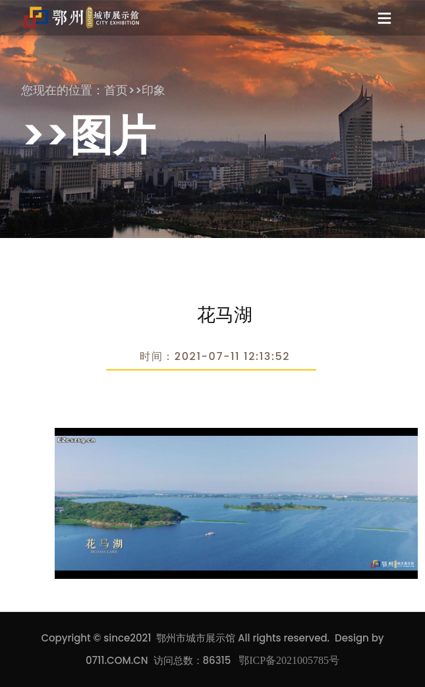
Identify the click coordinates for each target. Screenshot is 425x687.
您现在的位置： (62, 90)
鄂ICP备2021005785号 (289, 660)
